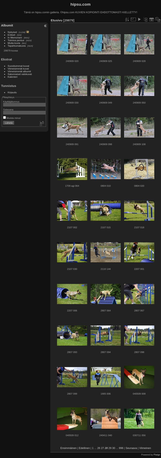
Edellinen (84, 448)
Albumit (7, 25)
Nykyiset (12, 32)
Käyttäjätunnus (11, 101)
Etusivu (56, 20)
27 (102, 448)
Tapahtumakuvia (17, 45)
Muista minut (12, 118)
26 (98, 448)
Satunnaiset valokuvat (20, 74)
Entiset (11, 34)
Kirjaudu (12, 92)
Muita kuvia (14, 43)
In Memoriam (15, 37)
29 (109, 448)
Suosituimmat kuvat (18, 65)
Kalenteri (12, 76)
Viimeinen (145, 448)
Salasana (8, 109)
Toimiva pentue (16, 40)
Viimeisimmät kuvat (18, 68)
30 (113, 448)
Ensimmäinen (68, 448)
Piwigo (157, 454)
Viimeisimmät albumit (19, 71)
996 (121, 448)
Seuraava (131, 448)
